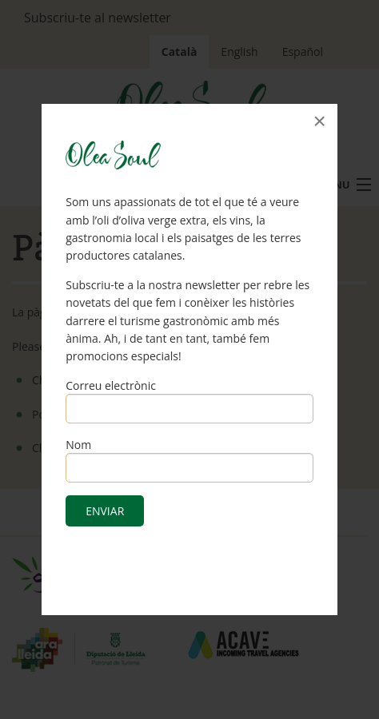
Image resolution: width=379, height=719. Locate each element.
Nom (78, 444)
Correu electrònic (111, 385)
